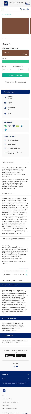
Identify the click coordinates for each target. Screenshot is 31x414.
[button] (28, 9)
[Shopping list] (24, 9)
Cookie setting (6, 357)
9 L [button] (15, 61)
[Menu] (3, 9)
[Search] (21, 9)
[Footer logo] (6, 342)
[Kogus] (7, 69)
